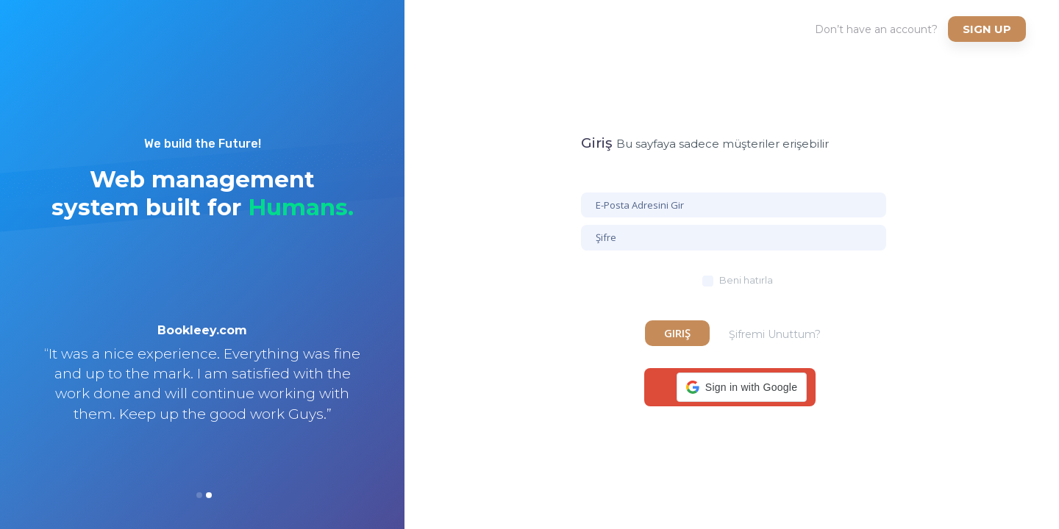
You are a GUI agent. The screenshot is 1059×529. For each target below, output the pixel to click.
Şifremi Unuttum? (775, 334)
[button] (742, 387)
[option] (202, 391)
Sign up (987, 29)
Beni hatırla (746, 280)
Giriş (677, 332)
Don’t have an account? (876, 29)
